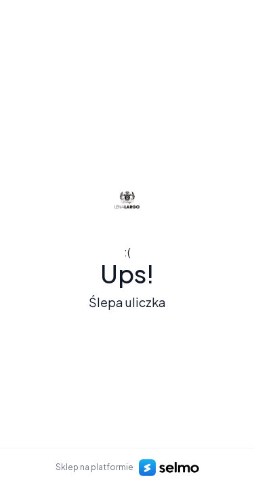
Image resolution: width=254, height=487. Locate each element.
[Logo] (127, 199)
